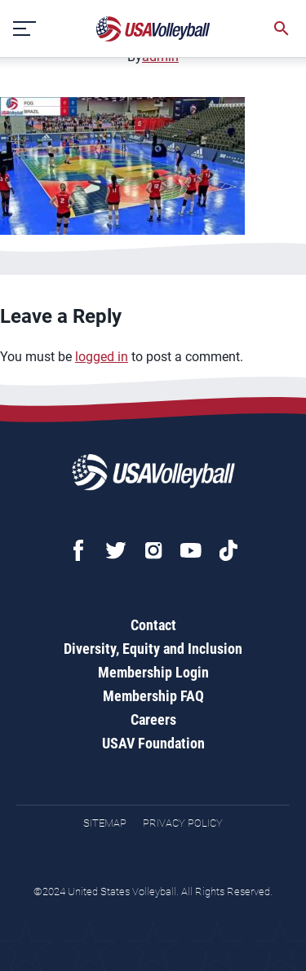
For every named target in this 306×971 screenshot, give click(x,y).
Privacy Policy (183, 823)
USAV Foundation (153, 743)
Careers (153, 719)
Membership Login (153, 672)
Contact (153, 624)
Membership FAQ (153, 695)
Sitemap (104, 823)
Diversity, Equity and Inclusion (153, 648)
